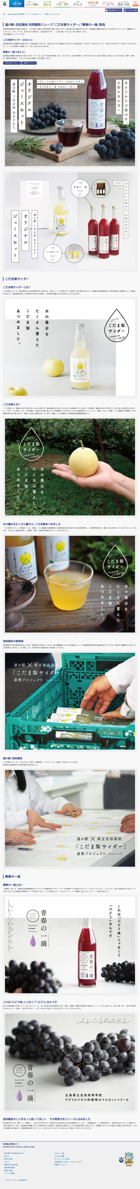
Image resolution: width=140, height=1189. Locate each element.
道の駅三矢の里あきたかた (14, 1153)
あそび (6, 1156)
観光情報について (113, 10)
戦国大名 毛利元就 (11, 1165)
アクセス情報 (130, 10)
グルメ (6, 1162)
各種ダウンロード (61, 1165)
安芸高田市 (23, 1180)
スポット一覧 (59, 1153)
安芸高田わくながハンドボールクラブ (68, 1162)
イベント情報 (9, 1173)
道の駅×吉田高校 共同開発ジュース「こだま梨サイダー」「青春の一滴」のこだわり (34, 14)
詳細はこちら (28, 63)
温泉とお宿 (8, 1170)
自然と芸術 (8, 1159)
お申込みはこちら (11, 63)
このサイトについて (11, 1180)
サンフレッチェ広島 (61, 1159)
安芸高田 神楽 (9, 1168)
